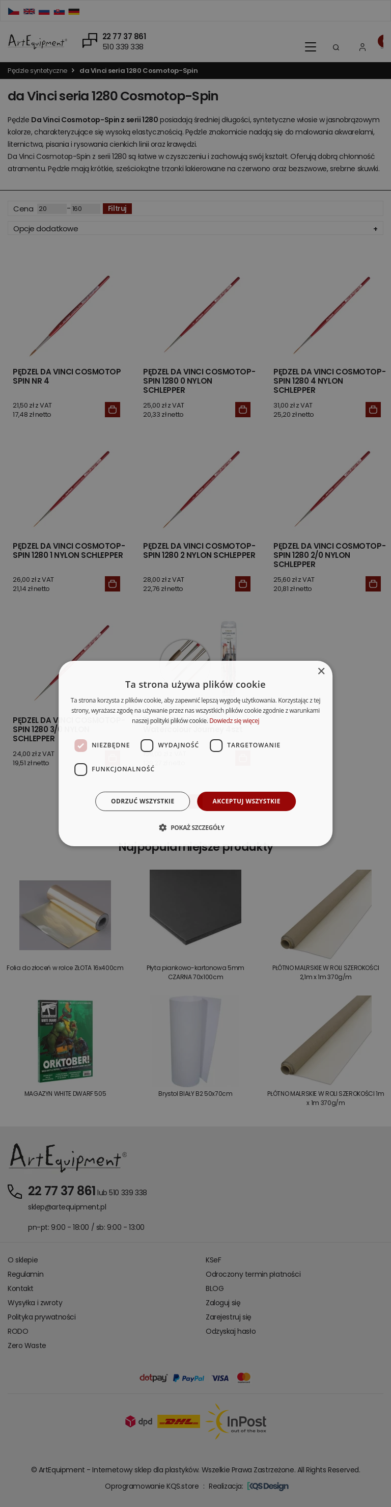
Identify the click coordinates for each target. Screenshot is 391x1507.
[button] (195, 827)
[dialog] (195, 753)
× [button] (321, 672)
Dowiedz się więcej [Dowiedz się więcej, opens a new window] (234, 720)
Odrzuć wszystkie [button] (142, 801)
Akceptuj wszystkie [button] (247, 801)
